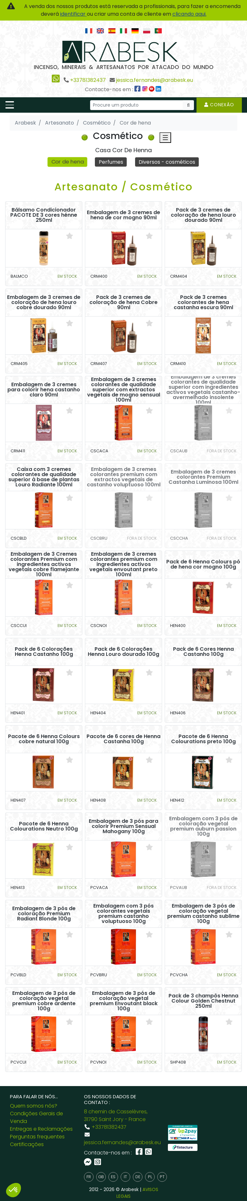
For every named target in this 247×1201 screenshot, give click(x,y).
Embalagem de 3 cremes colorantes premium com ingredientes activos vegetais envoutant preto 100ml (123, 564)
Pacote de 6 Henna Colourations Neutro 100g (44, 826)
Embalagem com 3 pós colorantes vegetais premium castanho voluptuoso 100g (123, 913)
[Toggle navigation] (9, 105)
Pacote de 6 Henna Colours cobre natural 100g (44, 739)
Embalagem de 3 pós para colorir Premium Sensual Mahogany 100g (123, 826)
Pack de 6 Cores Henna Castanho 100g (203, 652)
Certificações (27, 1144)
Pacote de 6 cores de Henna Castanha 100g (123, 739)
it (125, 1176)
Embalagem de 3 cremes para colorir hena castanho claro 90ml (43, 389)
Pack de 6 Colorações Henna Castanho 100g (44, 652)
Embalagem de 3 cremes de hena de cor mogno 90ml (123, 215)
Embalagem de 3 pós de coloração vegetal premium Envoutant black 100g (124, 1001)
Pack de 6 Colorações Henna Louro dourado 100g (123, 652)
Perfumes (111, 162)
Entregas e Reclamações (41, 1129)
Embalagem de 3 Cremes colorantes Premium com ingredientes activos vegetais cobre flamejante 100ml (44, 564)
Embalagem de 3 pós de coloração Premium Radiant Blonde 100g (44, 913)
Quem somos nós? (33, 1106)
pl (150, 1176)
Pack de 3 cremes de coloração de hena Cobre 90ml (123, 302)
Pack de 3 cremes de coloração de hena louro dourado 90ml (203, 215)
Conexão (219, 104)
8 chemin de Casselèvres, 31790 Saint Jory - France (116, 1115)
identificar (73, 14)
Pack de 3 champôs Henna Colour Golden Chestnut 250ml (203, 1001)
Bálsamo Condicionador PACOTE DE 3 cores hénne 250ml (43, 215)
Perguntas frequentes (37, 1136)
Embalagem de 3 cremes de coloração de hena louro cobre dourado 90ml (43, 302)
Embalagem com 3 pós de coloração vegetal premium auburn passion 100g (203, 826)
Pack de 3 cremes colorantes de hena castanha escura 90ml (203, 302)
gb (101, 1176)
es (113, 1176)
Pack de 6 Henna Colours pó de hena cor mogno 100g (203, 564)
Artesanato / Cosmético (123, 186)
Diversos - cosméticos (167, 162)
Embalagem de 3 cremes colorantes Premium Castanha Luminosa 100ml (203, 477)
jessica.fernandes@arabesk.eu (154, 80)
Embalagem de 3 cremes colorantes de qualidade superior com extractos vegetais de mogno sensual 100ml (123, 390)
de (137, 1176)
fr (89, 1176)
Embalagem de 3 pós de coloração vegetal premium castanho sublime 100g (203, 913)
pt (162, 1176)
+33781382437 (88, 80)
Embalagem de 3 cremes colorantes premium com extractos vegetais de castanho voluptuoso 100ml (123, 477)
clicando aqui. (189, 14)
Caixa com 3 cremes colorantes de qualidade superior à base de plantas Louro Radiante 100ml (43, 477)
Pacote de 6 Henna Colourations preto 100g (203, 739)
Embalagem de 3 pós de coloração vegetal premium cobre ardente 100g (44, 1001)
